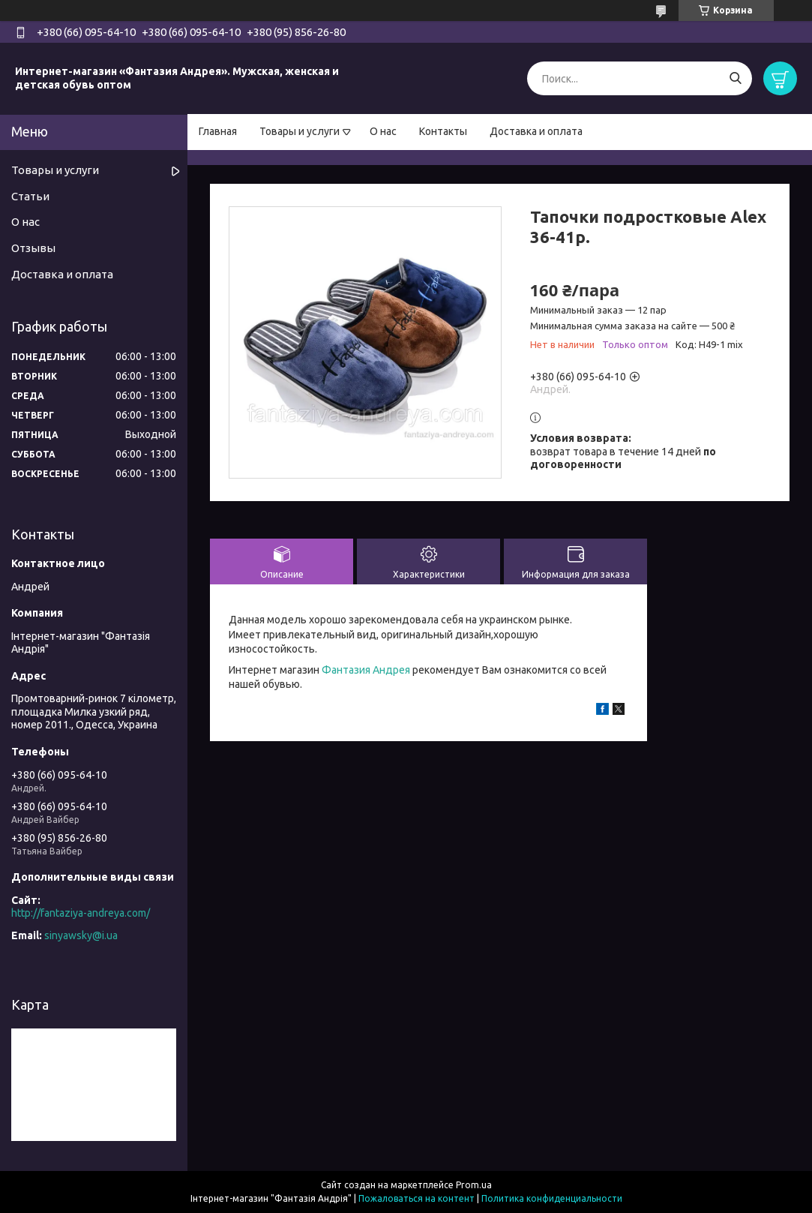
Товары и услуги (299, 131)
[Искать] (735, 78)
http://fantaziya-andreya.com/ (80, 913)
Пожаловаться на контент (416, 1198)
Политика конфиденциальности (551, 1198)
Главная (218, 131)
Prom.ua (474, 1185)
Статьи (30, 196)
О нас (383, 131)
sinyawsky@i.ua (81, 935)
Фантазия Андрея (366, 670)
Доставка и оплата (536, 131)
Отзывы (33, 248)
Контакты (443, 131)
